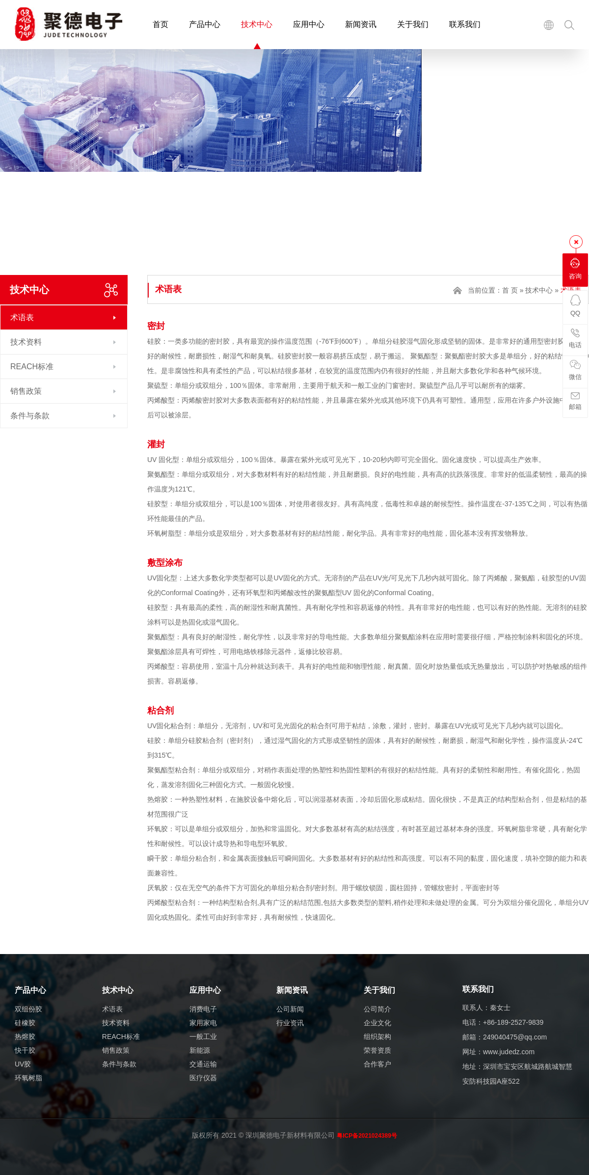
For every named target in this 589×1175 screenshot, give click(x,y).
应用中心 (308, 24)
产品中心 (204, 24)
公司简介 (377, 1009)
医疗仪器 (203, 1078)
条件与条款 (30, 415)
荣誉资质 (377, 1050)
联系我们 (465, 24)
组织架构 (377, 1036)
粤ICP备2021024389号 (367, 1135)
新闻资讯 (360, 24)
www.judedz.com (509, 1052)
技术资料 (26, 342)
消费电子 (203, 1009)
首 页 (510, 290)
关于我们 (412, 24)
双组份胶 (28, 1009)
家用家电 (203, 1023)
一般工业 (203, 1036)
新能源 (199, 1050)
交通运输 (203, 1064)
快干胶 (25, 1050)
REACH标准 (32, 366)
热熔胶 (25, 1036)
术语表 (22, 317)
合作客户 (377, 1064)
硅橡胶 (25, 1023)
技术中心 (256, 24)
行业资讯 (290, 1023)
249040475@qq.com (515, 1037)
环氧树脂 (28, 1078)
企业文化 (377, 1023)
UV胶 (23, 1064)
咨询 (575, 269)
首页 (160, 24)
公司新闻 (290, 1009)
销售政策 (26, 391)
